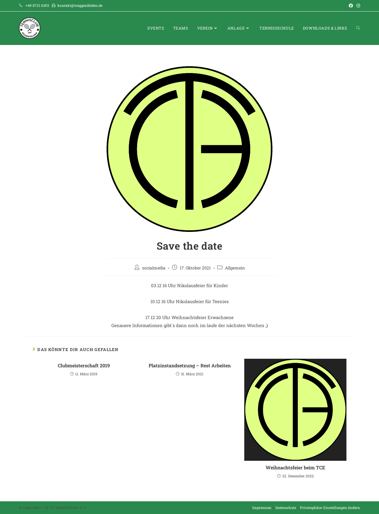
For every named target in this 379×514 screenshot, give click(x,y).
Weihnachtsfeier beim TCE (295, 467)
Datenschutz (285, 507)
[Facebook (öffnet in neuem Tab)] (351, 6)
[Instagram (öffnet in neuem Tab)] (357, 6)
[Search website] (358, 28)
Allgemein (235, 268)
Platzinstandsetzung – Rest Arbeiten (190, 365)
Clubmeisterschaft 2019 (84, 365)
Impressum (262, 507)
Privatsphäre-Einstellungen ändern (330, 507)
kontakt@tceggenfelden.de (79, 5)
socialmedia (154, 268)
